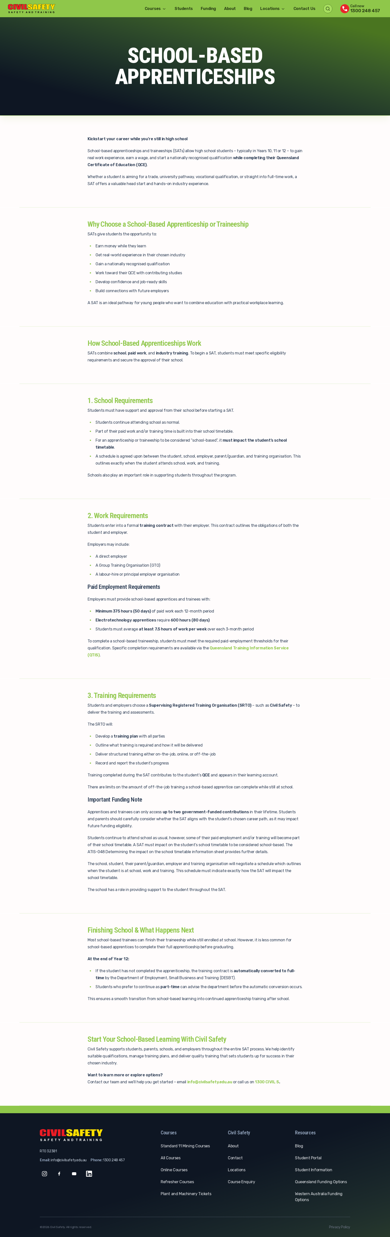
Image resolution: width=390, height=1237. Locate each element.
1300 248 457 (114, 1160)
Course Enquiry (241, 1181)
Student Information (313, 1170)
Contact (235, 1158)
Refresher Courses (177, 1181)
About (230, 8)
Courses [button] (156, 8)
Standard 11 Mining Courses (185, 1146)
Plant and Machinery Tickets (186, 1193)
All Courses (171, 1158)
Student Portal (308, 1158)
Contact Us (304, 8)
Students (184, 8)
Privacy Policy (339, 1227)
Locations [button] (272, 8)
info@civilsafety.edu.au (69, 1160)
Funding (208, 8)
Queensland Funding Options (321, 1181)
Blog (248, 8)
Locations (236, 1170)
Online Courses (174, 1170)
